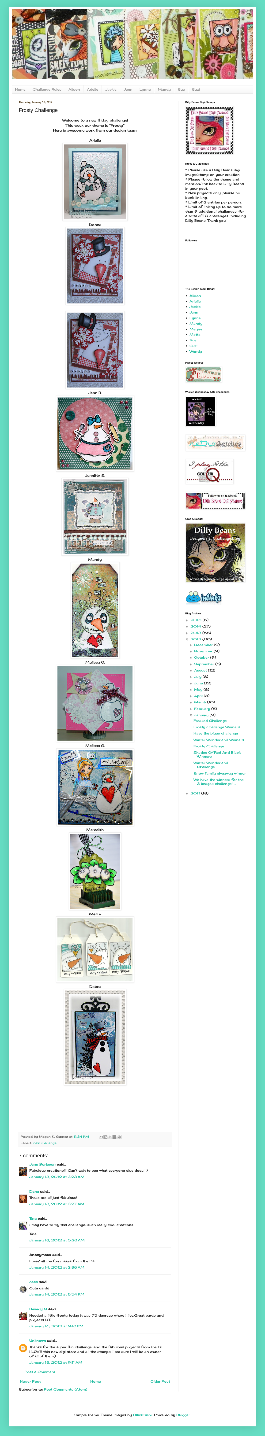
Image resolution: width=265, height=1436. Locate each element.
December (204, 645)
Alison (74, 89)
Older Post (160, 1381)
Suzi (196, 89)
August (201, 670)
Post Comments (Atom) (65, 1389)
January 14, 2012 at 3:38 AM (56, 1267)
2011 (195, 793)
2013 (196, 633)
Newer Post (30, 1381)
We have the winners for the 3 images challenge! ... (218, 782)
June (199, 683)
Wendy (195, 351)
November (204, 651)
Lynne (145, 89)
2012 (196, 639)
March (200, 702)
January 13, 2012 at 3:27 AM (56, 1204)
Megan (195, 329)
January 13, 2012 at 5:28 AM (57, 1240)
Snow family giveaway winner (219, 773)
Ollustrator (142, 1415)
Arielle (92, 89)
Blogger (183, 1415)
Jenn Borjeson (42, 1164)
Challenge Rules (47, 89)
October (202, 657)
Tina (33, 1218)
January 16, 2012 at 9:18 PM (56, 1326)
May (199, 689)
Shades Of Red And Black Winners (217, 754)
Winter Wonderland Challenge (210, 765)
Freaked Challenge (210, 721)
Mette (195, 334)
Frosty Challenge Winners (216, 727)
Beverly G (38, 1309)
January (202, 715)
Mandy (164, 89)
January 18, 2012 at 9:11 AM (55, 1362)
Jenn (128, 89)
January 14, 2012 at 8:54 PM (56, 1294)
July (198, 677)
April (199, 696)
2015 (196, 620)
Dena (34, 1191)
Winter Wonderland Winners (218, 740)
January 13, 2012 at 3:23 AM (56, 1177)
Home (20, 89)
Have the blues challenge (215, 733)
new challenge (45, 1143)
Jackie (111, 89)
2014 (196, 626)
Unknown (37, 1341)
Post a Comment (40, 1372)
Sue (181, 89)
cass (33, 1282)
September (204, 664)
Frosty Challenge (208, 746)
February (202, 709)
